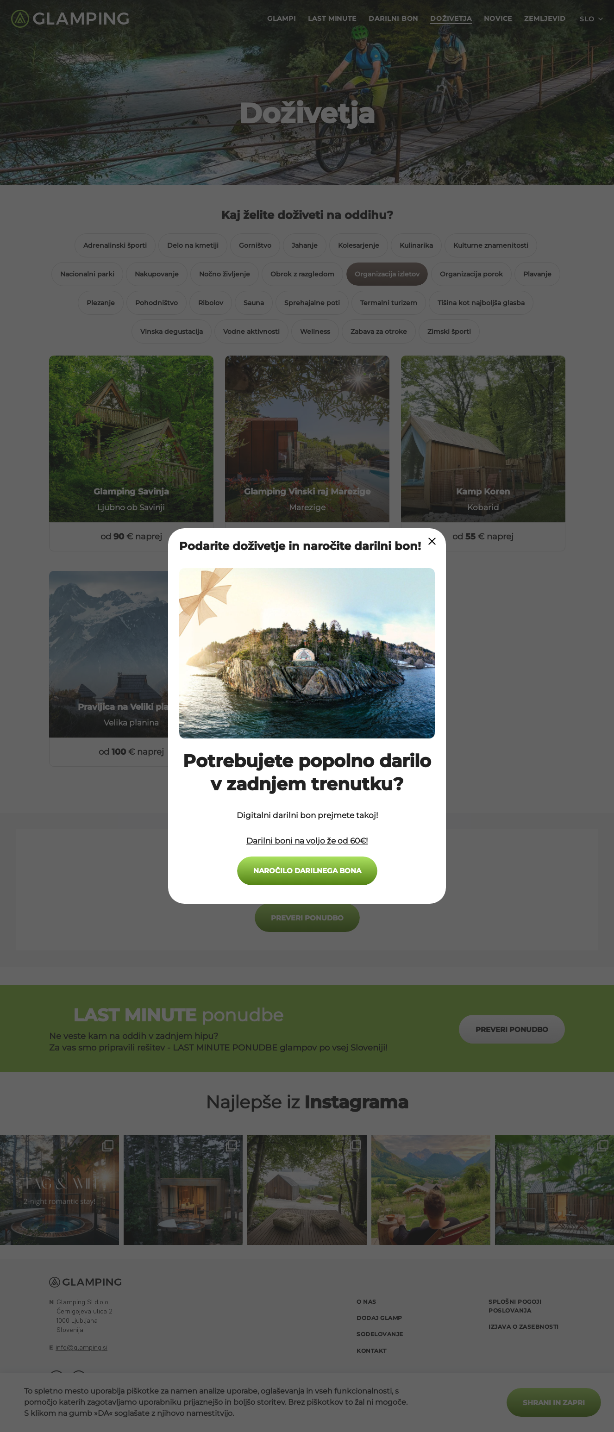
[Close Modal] (432, 541)
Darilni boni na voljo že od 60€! (307, 840)
